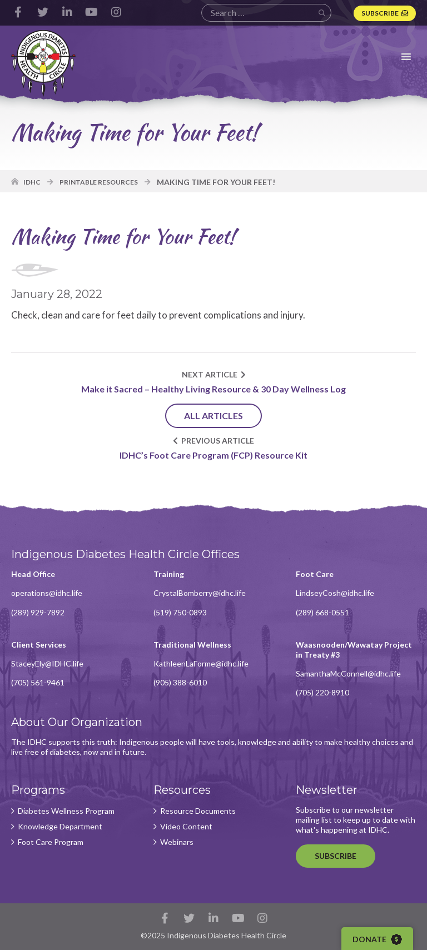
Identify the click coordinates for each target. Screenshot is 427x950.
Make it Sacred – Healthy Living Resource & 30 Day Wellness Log (213, 389)
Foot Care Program (50, 842)
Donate (377, 939)
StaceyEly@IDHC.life (47, 663)
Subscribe (380, 13)
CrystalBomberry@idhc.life (199, 593)
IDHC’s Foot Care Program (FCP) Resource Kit (213, 455)
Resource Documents (198, 811)
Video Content (186, 826)
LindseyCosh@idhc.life (335, 593)
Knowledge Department (60, 826)
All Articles (213, 415)
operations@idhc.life (46, 593)
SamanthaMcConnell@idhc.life (348, 673)
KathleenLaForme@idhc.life (201, 663)
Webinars (176, 842)
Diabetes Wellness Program (66, 811)
